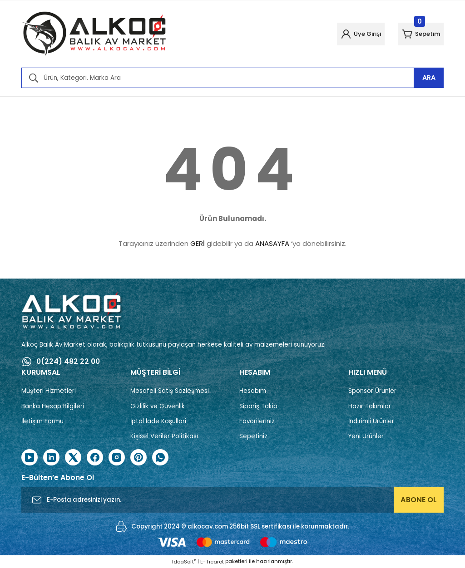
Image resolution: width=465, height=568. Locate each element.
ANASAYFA (272, 243)
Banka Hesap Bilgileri (52, 406)
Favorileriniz (257, 421)
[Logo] (94, 34)
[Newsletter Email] (232, 500)
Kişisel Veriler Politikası (164, 436)
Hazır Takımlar (369, 406)
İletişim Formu (42, 421)
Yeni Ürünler (366, 436)
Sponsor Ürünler (372, 391)
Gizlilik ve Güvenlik (157, 406)
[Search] (232, 78)
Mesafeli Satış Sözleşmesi (169, 391)
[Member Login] (345, 34)
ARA (428, 77)
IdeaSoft (184, 561)
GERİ (197, 243)
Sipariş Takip (258, 406)
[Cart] (416, 34)
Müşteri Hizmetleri (48, 391)
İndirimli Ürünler (371, 421)
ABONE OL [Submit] (419, 500)
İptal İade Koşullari (158, 421)
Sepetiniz (253, 436)
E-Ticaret (212, 561)
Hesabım (252, 391)
